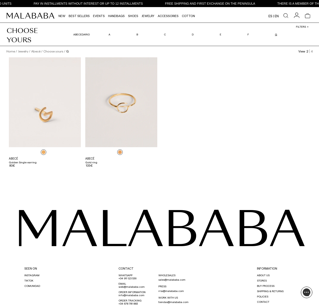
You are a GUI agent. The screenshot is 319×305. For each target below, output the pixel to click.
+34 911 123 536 (127, 278)
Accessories (168, 16)
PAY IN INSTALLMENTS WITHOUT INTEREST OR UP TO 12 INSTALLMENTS (92, 3)
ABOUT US (263, 275)
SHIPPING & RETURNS (270, 291)
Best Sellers (79, 16)
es (270, 16)
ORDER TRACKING (130, 300)
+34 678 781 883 (128, 303)
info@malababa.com (131, 295)
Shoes (133, 16)
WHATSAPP (125, 275)
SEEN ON (30, 268)
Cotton (188, 16)
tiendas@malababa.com (173, 301)
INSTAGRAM (31, 275)
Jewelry (148, 16)
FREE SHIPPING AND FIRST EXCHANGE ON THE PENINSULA (214, 3)
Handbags (116, 16)
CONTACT (126, 268)
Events (99, 16)
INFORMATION (267, 268)
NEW (61, 16)
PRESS (162, 286)
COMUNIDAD (32, 285)
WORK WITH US (168, 297)
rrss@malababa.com (171, 290)
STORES (262, 280)
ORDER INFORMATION (132, 291)
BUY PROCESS (265, 285)
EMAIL (122, 283)
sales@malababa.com (171, 279)
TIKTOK (28, 280)
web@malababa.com (132, 286)
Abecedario (81, 34)
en (277, 16)
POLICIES (262, 296)
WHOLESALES (166, 275)
